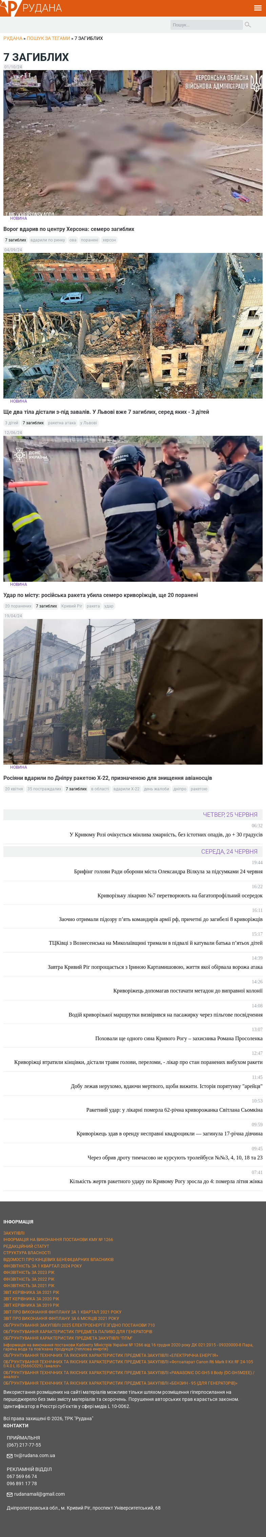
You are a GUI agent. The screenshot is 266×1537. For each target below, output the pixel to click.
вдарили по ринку (47, 240)
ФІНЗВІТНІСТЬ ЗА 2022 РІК (29, 1279)
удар (109, 606)
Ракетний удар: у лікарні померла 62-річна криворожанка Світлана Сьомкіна (174, 1110)
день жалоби (156, 789)
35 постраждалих (44, 789)
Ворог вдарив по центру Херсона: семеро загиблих (68, 229)
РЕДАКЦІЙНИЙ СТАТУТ (26, 1246)
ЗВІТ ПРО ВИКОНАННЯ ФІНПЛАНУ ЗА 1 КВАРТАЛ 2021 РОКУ (62, 1312)
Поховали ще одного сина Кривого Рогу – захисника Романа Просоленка (179, 1038)
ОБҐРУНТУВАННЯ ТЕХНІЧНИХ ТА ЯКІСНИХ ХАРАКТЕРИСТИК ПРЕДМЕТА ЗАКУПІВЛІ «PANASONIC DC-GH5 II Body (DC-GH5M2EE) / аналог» (128, 1374)
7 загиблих (15, 240)
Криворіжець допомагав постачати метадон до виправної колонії (188, 991)
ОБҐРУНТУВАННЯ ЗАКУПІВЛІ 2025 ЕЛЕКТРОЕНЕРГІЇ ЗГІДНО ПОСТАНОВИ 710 (79, 1325)
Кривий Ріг (71, 606)
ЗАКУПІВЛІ (13, 1233)
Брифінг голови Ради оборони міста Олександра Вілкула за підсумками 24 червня (168, 871)
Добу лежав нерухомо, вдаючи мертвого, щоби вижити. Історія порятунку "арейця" (167, 1086)
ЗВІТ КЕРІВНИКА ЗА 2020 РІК (31, 1299)
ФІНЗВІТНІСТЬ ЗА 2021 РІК (29, 1285)
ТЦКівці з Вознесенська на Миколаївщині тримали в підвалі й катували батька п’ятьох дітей (156, 943)
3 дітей (11, 423)
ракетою (199, 789)
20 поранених (18, 606)
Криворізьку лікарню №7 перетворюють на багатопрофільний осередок (180, 895)
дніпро (179, 789)
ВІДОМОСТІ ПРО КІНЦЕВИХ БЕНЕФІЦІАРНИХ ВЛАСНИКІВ (58, 1259)
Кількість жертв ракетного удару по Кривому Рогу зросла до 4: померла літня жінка (166, 1181)
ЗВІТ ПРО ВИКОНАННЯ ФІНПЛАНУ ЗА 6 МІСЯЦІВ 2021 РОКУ (61, 1318)
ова (73, 240)
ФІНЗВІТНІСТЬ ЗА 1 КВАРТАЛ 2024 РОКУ (42, 1266)
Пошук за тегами (48, 38)
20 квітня (14, 789)
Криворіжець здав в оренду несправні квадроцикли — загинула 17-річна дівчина (170, 1133)
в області (100, 789)
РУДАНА (42, 8)
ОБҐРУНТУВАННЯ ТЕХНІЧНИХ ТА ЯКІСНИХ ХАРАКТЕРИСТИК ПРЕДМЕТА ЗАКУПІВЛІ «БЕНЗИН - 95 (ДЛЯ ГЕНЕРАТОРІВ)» (120, 1383)
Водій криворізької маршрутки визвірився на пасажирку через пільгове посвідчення (165, 1015)
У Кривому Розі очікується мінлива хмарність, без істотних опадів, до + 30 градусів (166, 834)
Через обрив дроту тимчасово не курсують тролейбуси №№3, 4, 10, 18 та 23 (175, 1157)
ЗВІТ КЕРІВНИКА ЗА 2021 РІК (31, 1292)
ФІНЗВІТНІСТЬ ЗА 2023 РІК (29, 1272)
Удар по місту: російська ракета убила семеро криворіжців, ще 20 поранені (100, 595)
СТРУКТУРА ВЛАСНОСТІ (26, 1253)
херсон (109, 240)
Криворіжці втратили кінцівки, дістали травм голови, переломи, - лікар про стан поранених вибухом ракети (138, 1062)
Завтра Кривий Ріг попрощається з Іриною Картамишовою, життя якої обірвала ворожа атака (155, 967)
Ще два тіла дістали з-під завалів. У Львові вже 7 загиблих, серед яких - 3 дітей (106, 412)
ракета (93, 606)
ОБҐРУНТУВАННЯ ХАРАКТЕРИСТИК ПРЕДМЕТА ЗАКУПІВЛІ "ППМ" (67, 1338)
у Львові (88, 423)
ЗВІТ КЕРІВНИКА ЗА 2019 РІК (31, 1305)
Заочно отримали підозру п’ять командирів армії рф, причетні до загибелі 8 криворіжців (161, 919)
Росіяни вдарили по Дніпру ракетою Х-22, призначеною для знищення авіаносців (107, 778)
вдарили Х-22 (127, 789)
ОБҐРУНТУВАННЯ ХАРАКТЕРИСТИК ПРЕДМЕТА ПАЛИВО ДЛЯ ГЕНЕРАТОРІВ (77, 1331)
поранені (89, 240)
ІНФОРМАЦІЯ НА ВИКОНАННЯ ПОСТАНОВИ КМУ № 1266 (58, 1239)
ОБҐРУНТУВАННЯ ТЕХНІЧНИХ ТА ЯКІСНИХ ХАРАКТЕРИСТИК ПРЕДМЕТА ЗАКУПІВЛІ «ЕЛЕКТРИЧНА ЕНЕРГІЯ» (110, 1355)
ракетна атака (62, 423)
